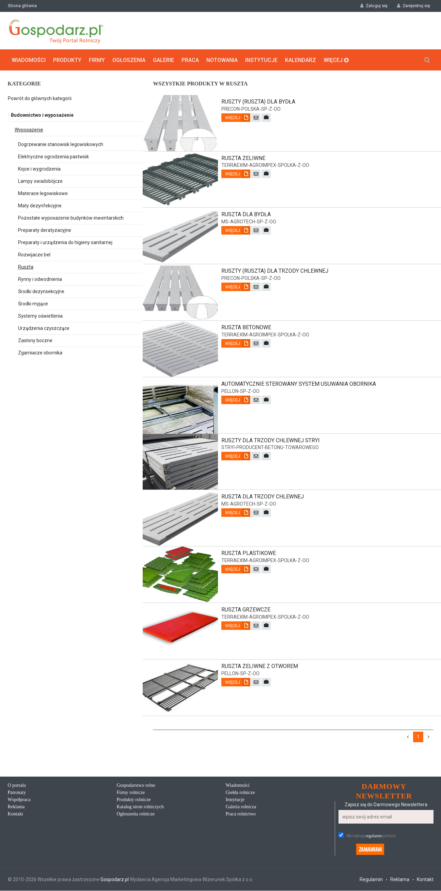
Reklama (16, 807)
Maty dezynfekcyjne (40, 205)
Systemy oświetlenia (40, 315)
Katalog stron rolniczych (140, 807)
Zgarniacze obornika (40, 352)
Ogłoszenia (128, 60)
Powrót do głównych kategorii (40, 98)
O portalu (17, 785)
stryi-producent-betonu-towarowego (270, 447)
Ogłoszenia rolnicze (136, 814)
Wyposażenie (29, 129)
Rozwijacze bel (34, 254)
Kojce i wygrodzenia (39, 168)
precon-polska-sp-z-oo (251, 108)
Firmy (97, 60)
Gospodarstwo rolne (136, 785)
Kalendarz (300, 60)
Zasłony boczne (35, 340)
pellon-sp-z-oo (240, 391)
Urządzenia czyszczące (43, 328)
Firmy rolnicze (131, 792)
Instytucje (261, 60)
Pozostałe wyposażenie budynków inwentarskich (71, 217)
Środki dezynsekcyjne (41, 291)
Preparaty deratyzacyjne (44, 230)
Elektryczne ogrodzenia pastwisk (53, 156)
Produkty (67, 60)
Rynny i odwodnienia (40, 279)
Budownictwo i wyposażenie (41, 114)
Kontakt (15, 814)
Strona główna (22, 5)
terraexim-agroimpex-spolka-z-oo (265, 165)
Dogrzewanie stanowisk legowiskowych (60, 144)
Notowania (222, 60)
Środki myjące (33, 303)
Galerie (163, 60)
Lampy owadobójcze (40, 181)
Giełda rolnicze (240, 792)
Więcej (336, 59)
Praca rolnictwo (241, 814)
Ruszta (25, 266)
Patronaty (17, 792)
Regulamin (371, 879)
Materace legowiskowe (43, 193)
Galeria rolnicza (241, 807)
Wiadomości (29, 60)
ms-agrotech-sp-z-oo (248, 221)
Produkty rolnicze (134, 799)
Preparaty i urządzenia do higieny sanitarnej (65, 242)
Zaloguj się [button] (374, 5)
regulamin (374, 836)
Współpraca (19, 799)
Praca (190, 60)
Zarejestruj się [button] (413, 5)
